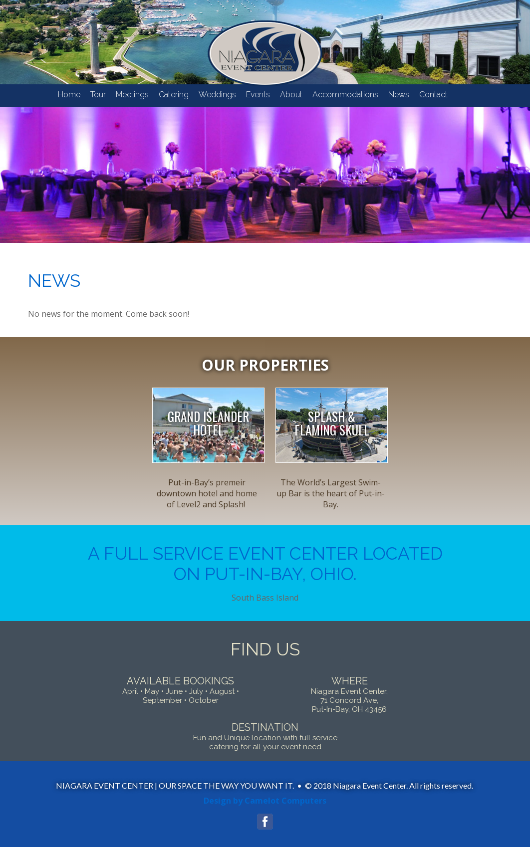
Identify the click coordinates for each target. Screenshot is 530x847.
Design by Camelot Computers (265, 800)
